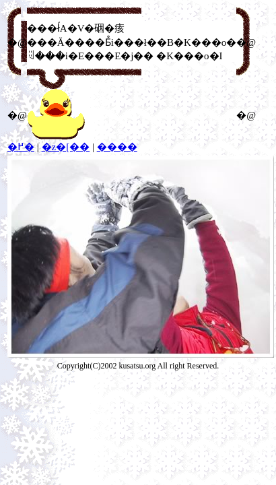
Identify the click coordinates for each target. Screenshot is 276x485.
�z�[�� (66, 146)
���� (117, 146)
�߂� (20, 146)
